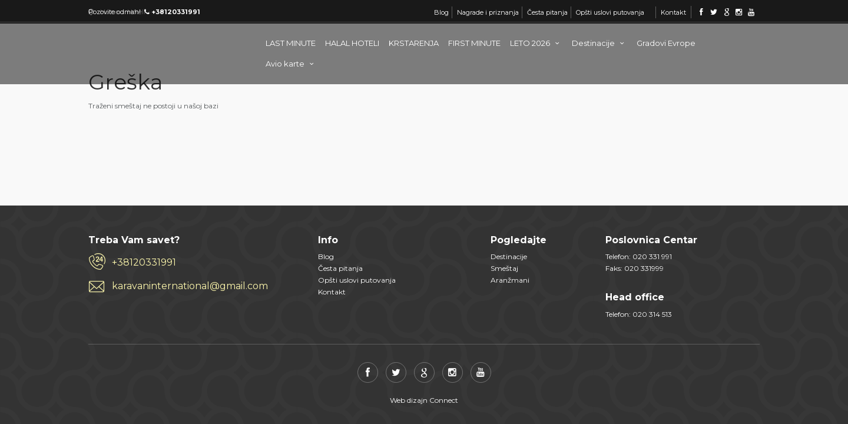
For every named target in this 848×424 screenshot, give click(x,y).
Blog (441, 12)
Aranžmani (510, 280)
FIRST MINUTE (474, 43)
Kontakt (673, 12)
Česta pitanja (547, 12)
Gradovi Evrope (666, 43)
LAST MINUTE (291, 43)
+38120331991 (144, 262)
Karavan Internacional (135, 41)
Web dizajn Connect (424, 400)
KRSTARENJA (414, 43)
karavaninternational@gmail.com (190, 286)
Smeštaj (504, 268)
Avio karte (291, 63)
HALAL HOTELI (352, 43)
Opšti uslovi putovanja (610, 12)
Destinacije (599, 43)
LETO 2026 (536, 43)
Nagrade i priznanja (488, 12)
